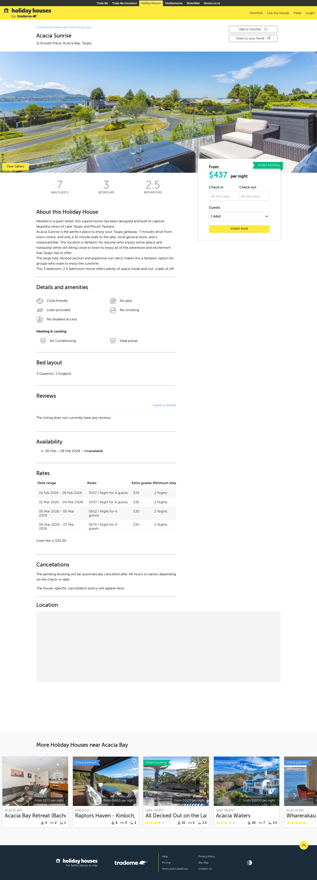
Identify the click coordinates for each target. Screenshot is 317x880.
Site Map (203, 862)
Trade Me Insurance (124, 3)
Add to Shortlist (253, 29)
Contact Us (205, 868)
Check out (247, 187)
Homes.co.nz (212, 3)
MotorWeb (193, 3)
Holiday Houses (151, 3)
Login (310, 13)
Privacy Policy (206, 856)
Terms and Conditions (175, 868)
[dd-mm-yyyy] (224, 196)
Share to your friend (253, 38)
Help (165, 856)
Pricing (166, 862)
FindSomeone (173, 3)
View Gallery (15, 166)
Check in (216, 187)
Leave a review (164, 405)
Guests (214, 208)
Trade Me (102, 3)
